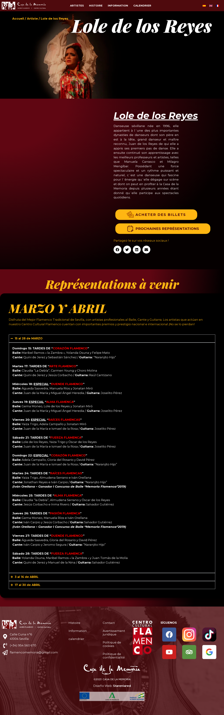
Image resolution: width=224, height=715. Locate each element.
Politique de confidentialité (114, 655)
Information (118, 5)
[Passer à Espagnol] (204, 5)
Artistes (77, 5)
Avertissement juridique (114, 632)
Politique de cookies (112, 644)
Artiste (32, 18)
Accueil (18, 18)
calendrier (142, 5)
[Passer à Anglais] (211, 5)
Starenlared (122, 686)
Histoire (96, 5)
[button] (117, 249)
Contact (109, 623)
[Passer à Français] (217, 5)
